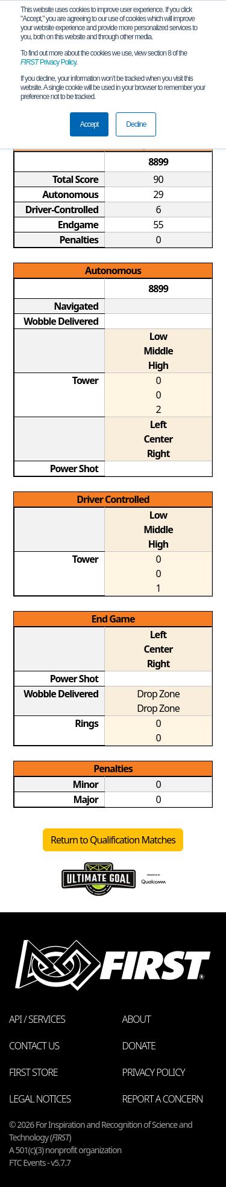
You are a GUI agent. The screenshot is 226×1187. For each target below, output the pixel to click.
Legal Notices (40, 1098)
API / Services (37, 1019)
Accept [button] (89, 124)
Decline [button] (136, 124)
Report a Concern (162, 1098)
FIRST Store (33, 1072)
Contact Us (34, 1045)
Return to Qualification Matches (113, 839)
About (136, 1019)
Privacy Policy (48, 62)
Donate (138, 1045)
